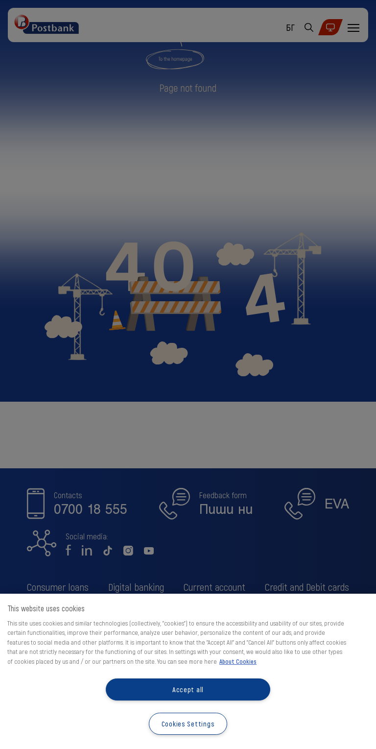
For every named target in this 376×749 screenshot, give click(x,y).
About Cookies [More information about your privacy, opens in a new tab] (238, 661)
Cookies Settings (188, 724)
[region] (188, 671)
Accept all (188, 689)
